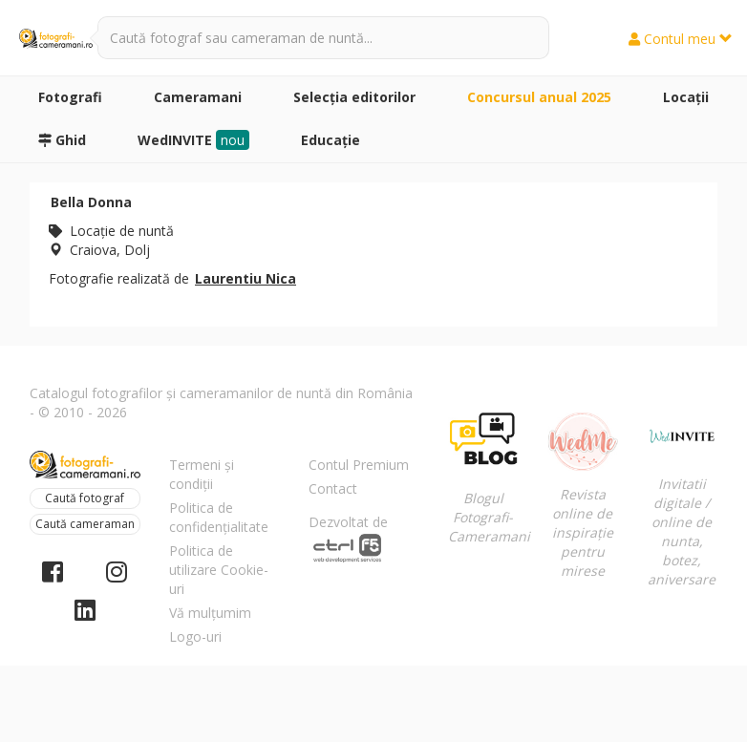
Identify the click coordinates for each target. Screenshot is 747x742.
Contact (333, 488)
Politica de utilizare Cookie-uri (218, 569)
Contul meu (681, 39)
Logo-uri (195, 636)
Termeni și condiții (201, 474)
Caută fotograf (84, 498)
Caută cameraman (85, 524)
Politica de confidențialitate (218, 517)
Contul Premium (359, 465)
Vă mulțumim (210, 613)
